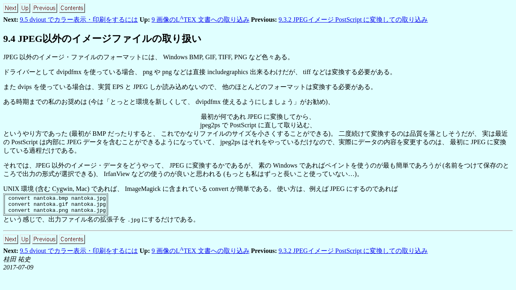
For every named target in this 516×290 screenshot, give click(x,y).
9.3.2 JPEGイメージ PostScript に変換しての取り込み (353, 19)
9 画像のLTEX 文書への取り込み (201, 19)
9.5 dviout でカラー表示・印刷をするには (79, 19)
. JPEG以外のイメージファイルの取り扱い (102, 38)
